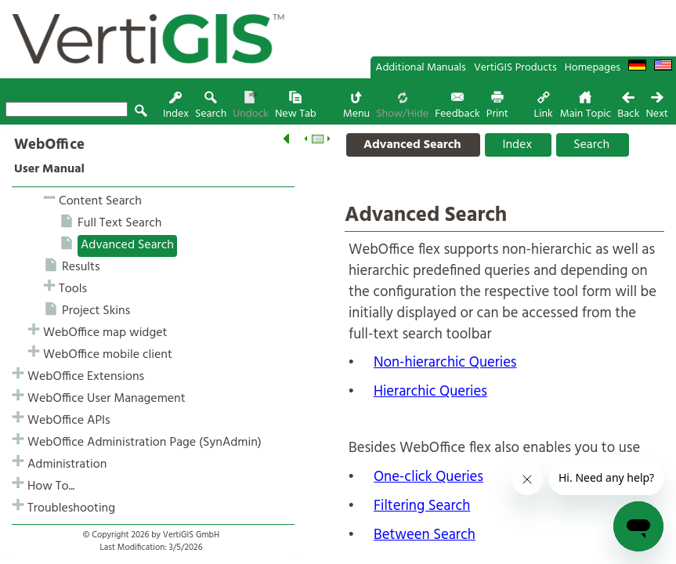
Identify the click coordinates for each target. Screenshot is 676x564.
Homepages (592, 68)
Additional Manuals (420, 68)
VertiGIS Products (515, 68)
